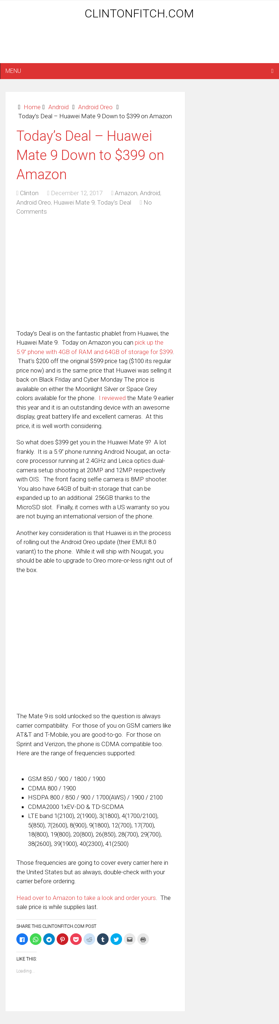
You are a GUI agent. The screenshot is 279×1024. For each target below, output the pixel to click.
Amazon (126, 193)
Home (32, 107)
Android (58, 107)
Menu (13, 70)
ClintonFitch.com (139, 13)
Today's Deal (114, 202)
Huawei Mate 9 (73, 202)
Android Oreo (95, 107)
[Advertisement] (139, 44)
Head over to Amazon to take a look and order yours (86, 897)
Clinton (29, 193)
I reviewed (112, 398)
